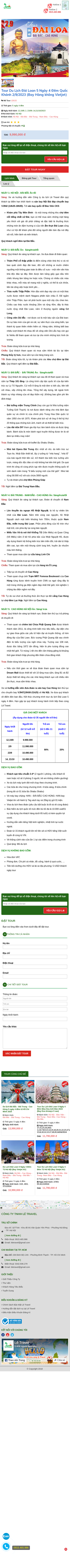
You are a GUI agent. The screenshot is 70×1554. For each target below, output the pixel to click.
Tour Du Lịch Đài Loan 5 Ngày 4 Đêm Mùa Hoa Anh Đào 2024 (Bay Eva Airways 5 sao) (51, 1109)
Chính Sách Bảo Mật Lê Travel (15, 1305)
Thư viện (6, 1283)
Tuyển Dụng (7, 1290)
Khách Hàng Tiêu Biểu (12, 1287)
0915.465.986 (55, 12)
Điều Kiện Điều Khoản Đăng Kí (15, 1312)
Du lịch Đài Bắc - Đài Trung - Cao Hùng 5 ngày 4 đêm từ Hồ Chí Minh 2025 (17, 1109)
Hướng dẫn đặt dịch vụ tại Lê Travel (18, 1308)
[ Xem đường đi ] (13, 1235)
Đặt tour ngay (35, 169)
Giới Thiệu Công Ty (10, 1279)
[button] (65, 48)
